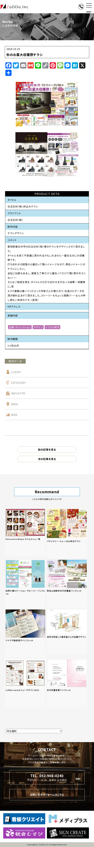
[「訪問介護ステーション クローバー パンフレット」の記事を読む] (25, 584)
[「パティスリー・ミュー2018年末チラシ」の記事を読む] (67, 533)
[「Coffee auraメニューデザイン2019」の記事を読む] (25, 683)
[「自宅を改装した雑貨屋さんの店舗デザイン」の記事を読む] (67, 631)
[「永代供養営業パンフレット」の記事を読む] (67, 683)
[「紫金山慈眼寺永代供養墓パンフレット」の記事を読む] (67, 584)
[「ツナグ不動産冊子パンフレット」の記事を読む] (25, 633)
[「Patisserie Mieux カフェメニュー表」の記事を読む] (25, 532)
